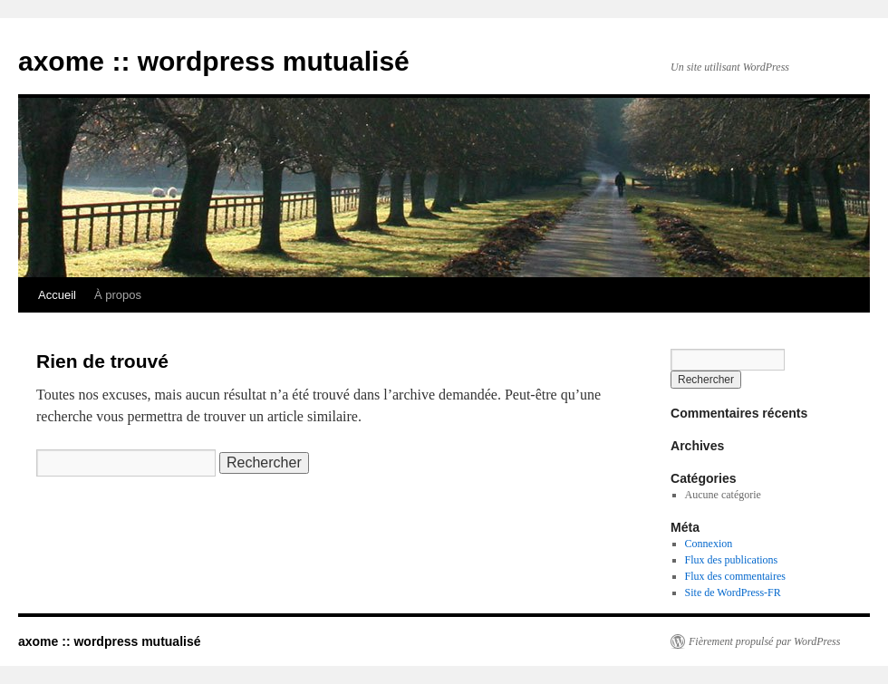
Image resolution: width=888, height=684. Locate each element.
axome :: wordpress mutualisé (214, 61)
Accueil (57, 295)
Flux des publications (731, 560)
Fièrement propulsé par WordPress (764, 641)
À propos (117, 295)
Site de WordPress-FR (733, 592)
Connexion (709, 543)
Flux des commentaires (735, 576)
